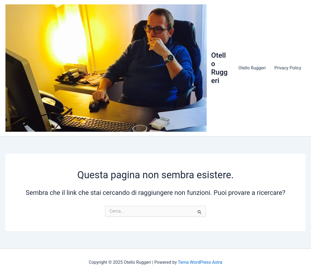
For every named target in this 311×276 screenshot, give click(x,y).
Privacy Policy (288, 67)
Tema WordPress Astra (200, 262)
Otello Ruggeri (219, 68)
